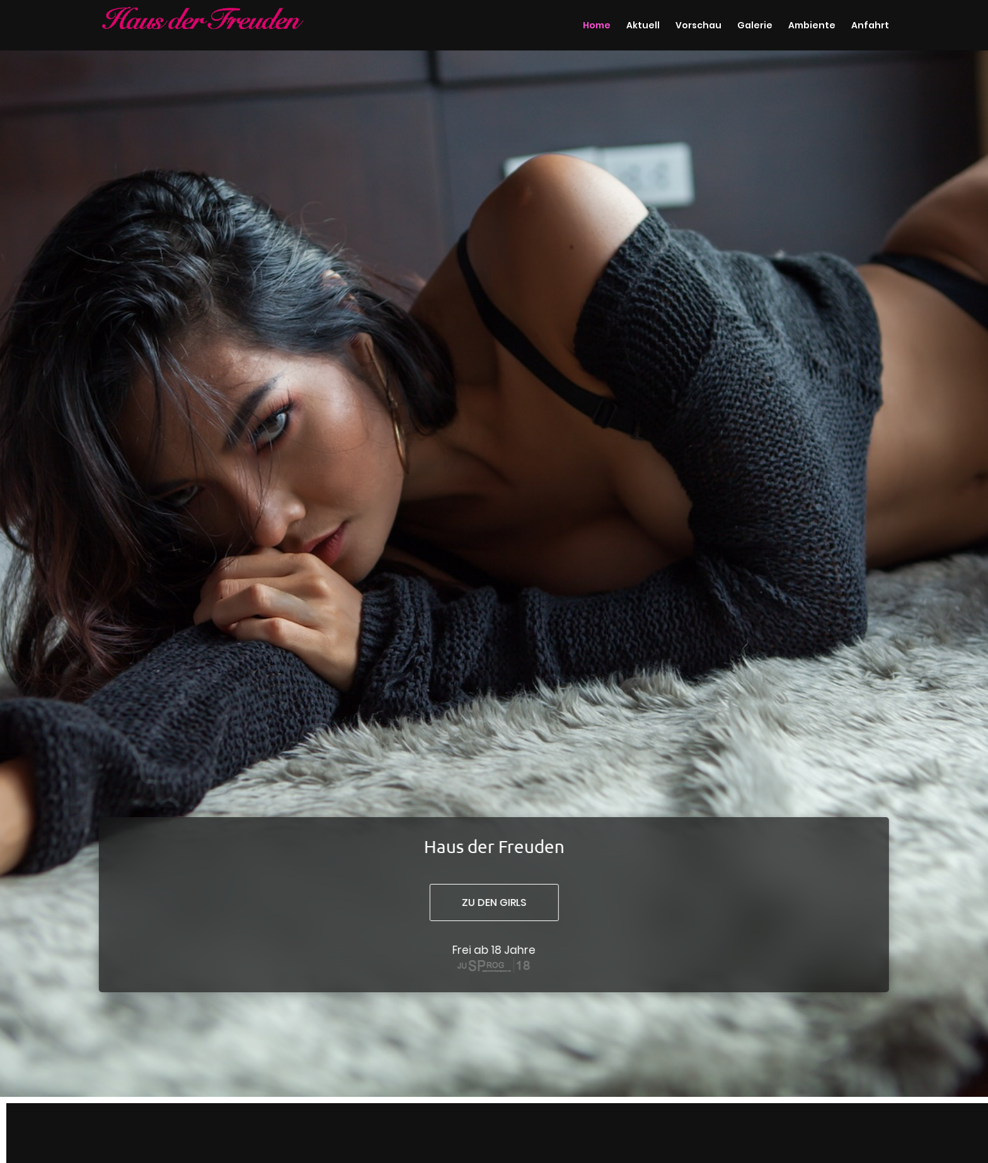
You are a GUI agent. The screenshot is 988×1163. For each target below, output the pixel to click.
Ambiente (812, 26)
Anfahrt (870, 26)
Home (597, 26)
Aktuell (643, 26)
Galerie (755, 26)
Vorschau (698, 26)
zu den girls (493, 902)
